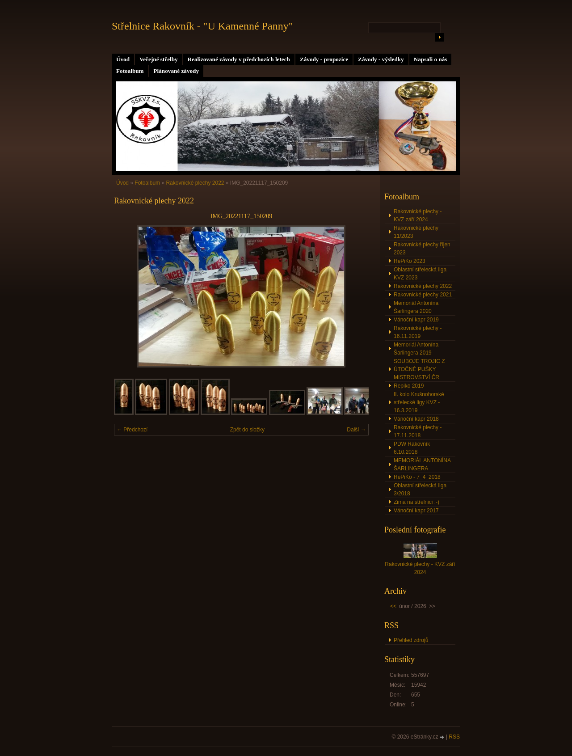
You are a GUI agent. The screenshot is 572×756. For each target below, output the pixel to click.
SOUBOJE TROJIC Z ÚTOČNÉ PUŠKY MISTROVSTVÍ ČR (419, 369)
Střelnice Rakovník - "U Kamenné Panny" (202, 26)
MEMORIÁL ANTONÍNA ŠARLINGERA (422, 464)
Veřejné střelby (158, 59)
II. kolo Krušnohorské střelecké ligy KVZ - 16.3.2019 (419, 402)
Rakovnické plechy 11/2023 (416, 232)
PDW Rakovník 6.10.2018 (412, 448)
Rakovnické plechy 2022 (195, 183)
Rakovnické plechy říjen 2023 (422, 248)
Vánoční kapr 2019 (416, 320)
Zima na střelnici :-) (416, 502)
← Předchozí (132, 430)
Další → (356, 430)
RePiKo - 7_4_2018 (417, 477)
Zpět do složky (247, 430)
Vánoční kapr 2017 (416, 510)
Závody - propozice (324, 59)
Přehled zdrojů (411, 640)
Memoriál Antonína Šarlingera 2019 (416, 349)
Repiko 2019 (409, 386)
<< (393, 606)
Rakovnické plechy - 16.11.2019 (418, 332)
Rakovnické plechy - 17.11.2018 (418, 431)
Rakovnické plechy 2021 (423, 294)
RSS (454, 737)
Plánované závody (176, 71)
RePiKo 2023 (409, 261)
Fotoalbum (130, 71)
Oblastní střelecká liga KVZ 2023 (420, 273)
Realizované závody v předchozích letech (239, 59)
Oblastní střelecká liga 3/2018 (420, 489)
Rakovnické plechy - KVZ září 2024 (418, 215)
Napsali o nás (430, 59)
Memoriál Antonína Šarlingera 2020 (416, 307)
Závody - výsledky (381, 59)
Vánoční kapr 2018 (416, 419)
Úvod (123, 59)
